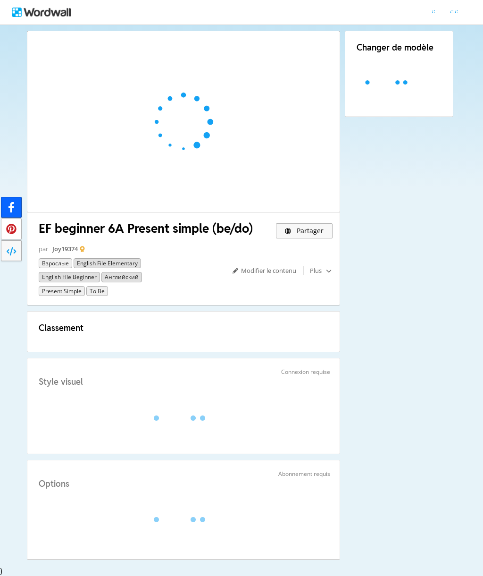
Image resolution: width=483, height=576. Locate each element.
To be (97, 291)
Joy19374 (65, 249)
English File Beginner (69, 277)
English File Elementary (107, 263)
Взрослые (55, 263)
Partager (304, 230)
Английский (122, 277)
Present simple (62, 291)
